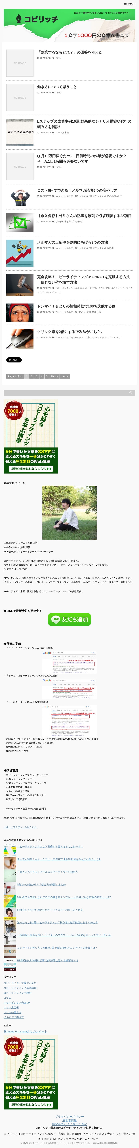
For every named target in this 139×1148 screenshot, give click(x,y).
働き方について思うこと (57, 87)
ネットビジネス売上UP (67, 196)
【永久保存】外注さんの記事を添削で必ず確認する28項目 (84, 216)
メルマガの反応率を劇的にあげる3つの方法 (72, 242)
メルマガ (101, 196)
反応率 (110, 248)
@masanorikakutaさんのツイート (25, 1031)
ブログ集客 (76, 221)
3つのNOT (113, 288)
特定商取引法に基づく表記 (69, 1124)
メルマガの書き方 (88, 196)
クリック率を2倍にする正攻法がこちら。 (70, 332)
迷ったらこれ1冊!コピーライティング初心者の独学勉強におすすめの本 (57, 922)
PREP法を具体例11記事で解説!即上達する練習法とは (47, 960)
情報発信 (96, 312)
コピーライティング (101, 337)
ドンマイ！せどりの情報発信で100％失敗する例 (76, 306)
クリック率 (84, 337)
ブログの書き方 (63, 221)
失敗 (89, 312)
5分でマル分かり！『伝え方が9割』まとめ (41, 884)
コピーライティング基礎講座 (70, 288)
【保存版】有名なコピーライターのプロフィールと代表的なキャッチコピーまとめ (64, 935)
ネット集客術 (62, 132)
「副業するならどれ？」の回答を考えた (69, 52)
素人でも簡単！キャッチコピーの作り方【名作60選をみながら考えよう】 (59, 859)
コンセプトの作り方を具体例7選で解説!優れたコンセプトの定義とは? (57, 947)
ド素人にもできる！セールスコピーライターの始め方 (47, 871)
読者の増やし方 (114, 196)
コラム (59, 58)
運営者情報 (69, 1120)
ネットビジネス (52, 292)
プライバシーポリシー (69, 1116)
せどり (82, 312)
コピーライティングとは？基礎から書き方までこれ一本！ (50, 846)
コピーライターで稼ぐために (20, 983)
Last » (65, 376)
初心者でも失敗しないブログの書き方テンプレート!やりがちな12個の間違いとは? (64, 897)
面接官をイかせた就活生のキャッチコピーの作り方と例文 (50, 909)
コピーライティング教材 (17, 992)
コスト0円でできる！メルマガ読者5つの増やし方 (77, 190)
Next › (54, 376)
